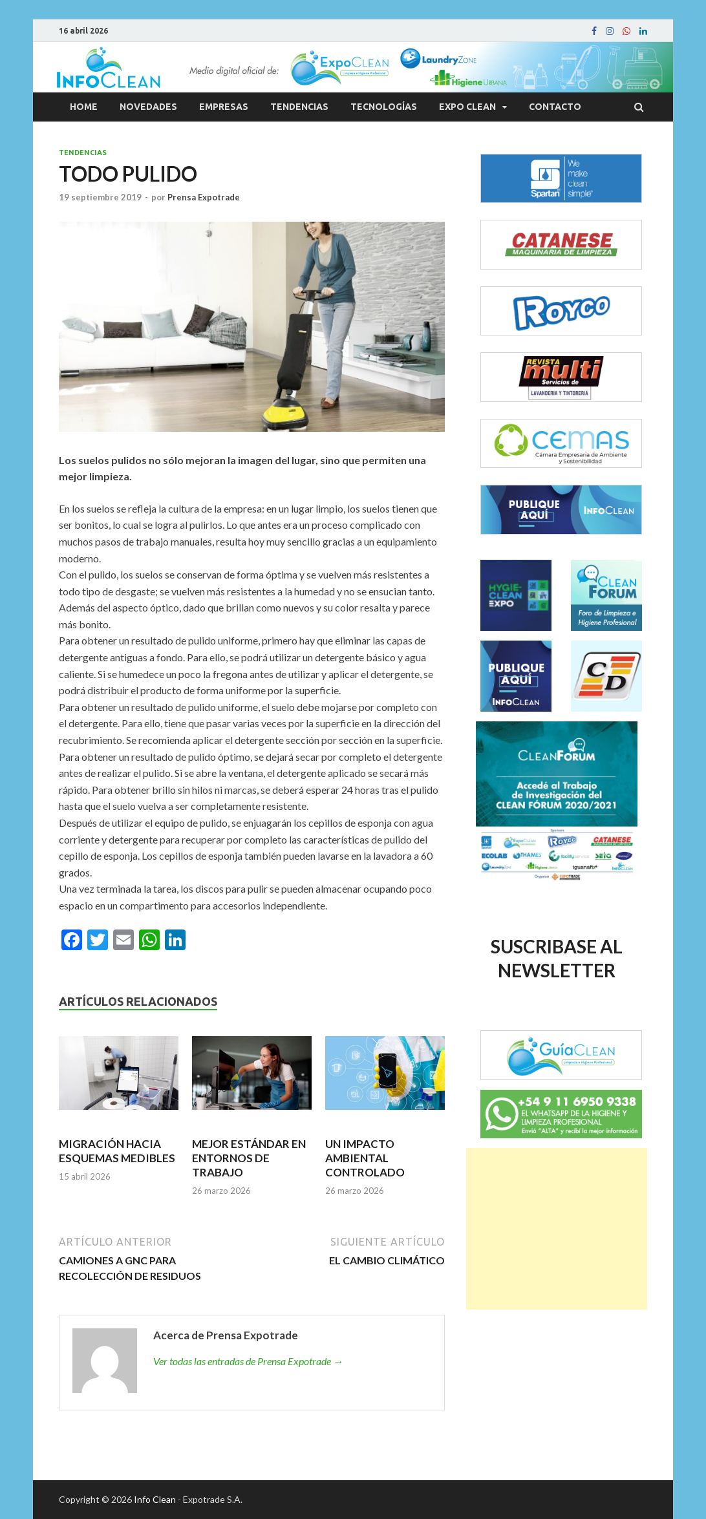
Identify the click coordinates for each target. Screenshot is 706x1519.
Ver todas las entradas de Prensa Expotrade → (248, 1361)
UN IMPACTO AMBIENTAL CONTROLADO (365, 1158)
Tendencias (299, 106)
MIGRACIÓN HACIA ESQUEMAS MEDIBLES (117, 1151)
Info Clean (155, 1499)
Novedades (148, 106)
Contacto (555, 106)
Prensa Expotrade (203, 197)
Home (84, 106)
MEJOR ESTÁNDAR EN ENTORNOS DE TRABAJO (249, 1158)
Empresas (223, 106)
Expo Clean (467, 106)
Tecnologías (383, 106)
